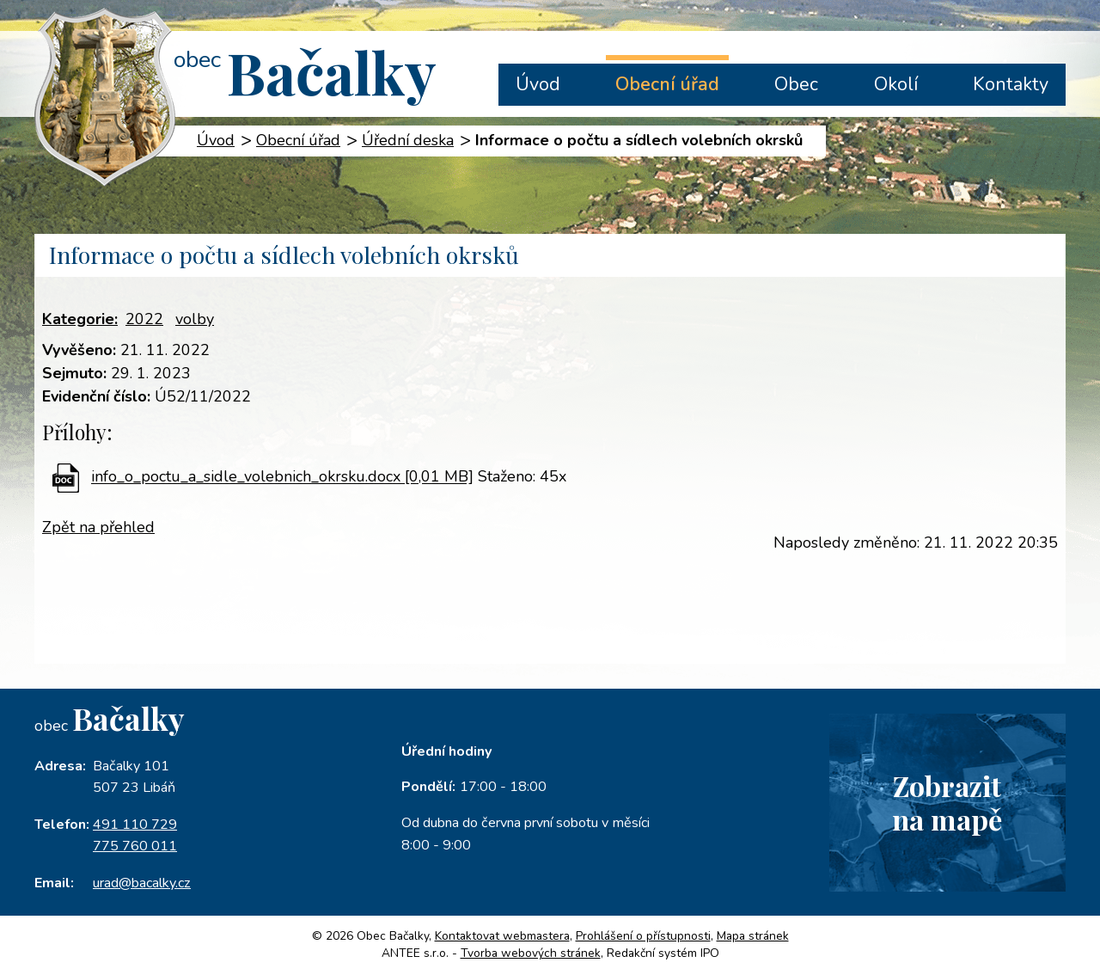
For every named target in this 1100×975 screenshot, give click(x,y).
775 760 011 (135, 846)
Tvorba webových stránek (531, 953)
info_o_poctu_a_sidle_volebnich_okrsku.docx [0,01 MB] (282, 477)
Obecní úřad (667, 84)
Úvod (538, 84)
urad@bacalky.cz (142, 883)
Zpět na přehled (98, 527)
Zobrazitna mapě (947, 802)
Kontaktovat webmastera (502, 936)
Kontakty (1010, 84)
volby (194, 319)
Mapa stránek (753, 936)
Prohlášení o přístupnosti (643, 936)
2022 (144, 319)
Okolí (896, 84)
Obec (796, 84)
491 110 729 (135, 824)
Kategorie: (80, 319)
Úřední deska (408, 140)
